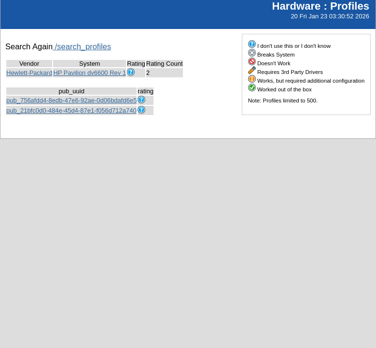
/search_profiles (82, 46)
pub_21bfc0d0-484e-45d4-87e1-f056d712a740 (71, 110)
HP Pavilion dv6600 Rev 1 (89, 72)
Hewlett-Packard (29, 72)
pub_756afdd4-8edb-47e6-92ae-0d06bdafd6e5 (71, 100)
